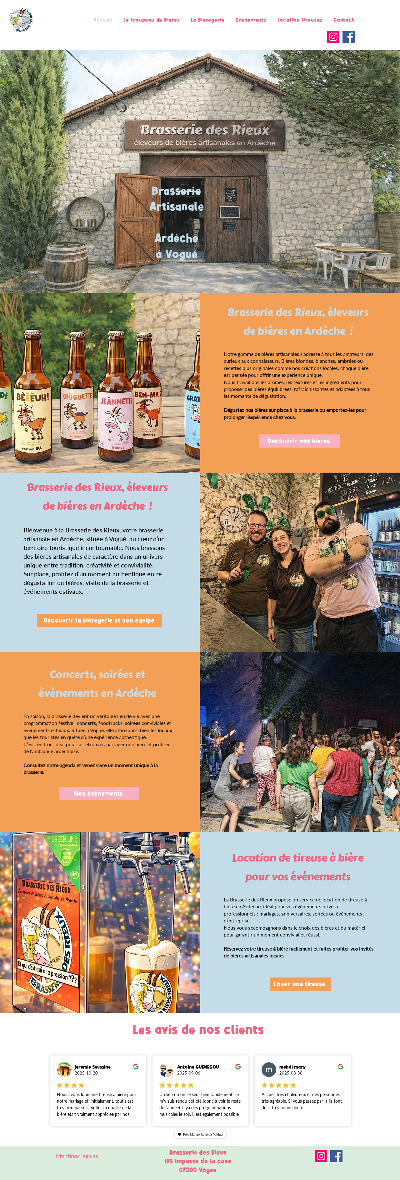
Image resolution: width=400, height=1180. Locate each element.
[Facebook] (348, 37)
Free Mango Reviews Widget (203, 1134)
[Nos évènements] (99, 793)
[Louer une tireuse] (300, 984)
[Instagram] (333, 37)
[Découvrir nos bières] (299, 441)
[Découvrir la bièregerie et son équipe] (99, 620)
